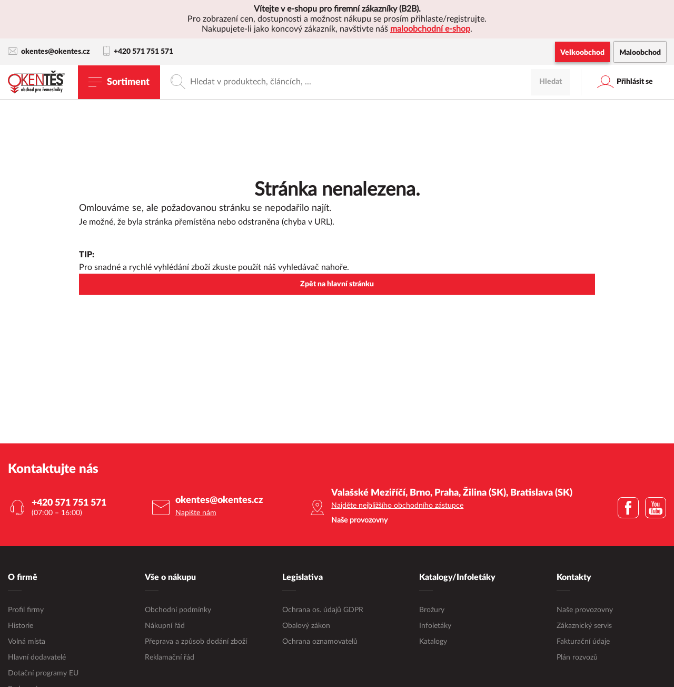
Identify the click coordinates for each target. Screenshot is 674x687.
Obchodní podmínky (178, 610)
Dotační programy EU (43, 673)
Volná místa (26, 641)
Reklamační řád (169, 657)
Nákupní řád (165, 626)
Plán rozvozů (577, 657)
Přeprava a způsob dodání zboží (196, 641)
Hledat (550, 81)
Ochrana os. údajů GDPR (322, 610)
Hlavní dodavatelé (37, 657)
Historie (20, 626)
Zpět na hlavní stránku (337, 284)
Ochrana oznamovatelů (320, 641)
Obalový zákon (306, 626)
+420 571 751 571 (138, 51)
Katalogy (433, 641)
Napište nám (195, 513)
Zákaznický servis (584, 626)
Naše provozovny (585, 610)
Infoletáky (435, 626)
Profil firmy (26, 610)
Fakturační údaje (583, 641)
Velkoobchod (582, 52)
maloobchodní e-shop (430, 29)
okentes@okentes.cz (49, 51)
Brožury (431, 610)
